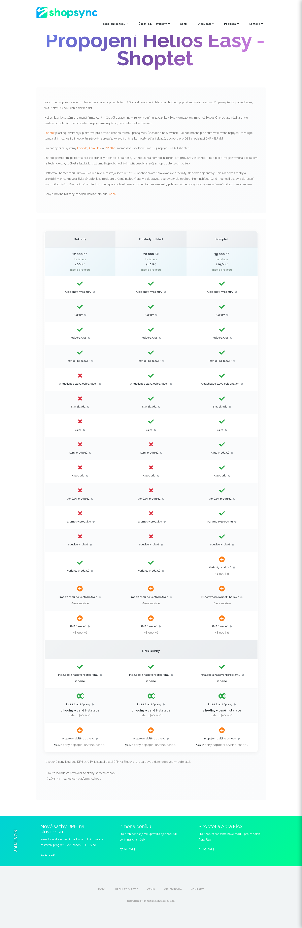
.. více (92, 845)
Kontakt (256, 23)
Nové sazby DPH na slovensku (62, 829)
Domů (102, 889)
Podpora (231, 23)
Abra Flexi (95, 148)
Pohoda (82, 148)
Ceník (184, 23)
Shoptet (49, 132)
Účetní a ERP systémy (154, 23)
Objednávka (173, 889)
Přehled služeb (126, 889)
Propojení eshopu (114, 23)
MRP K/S (110, 148)
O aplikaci (206, 23)
